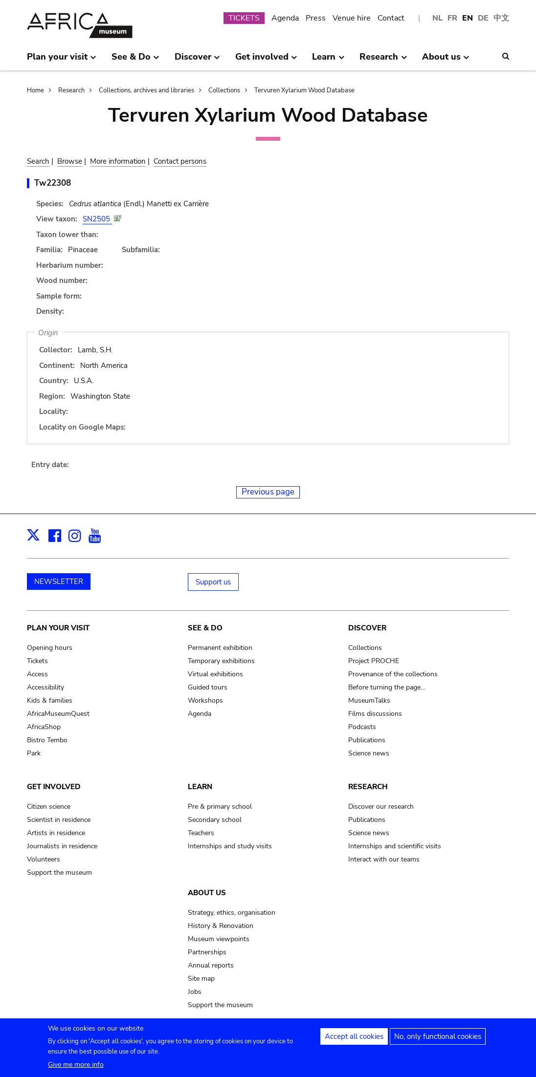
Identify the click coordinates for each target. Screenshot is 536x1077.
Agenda (285, 18)
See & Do (205, 628)
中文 (501, 18)
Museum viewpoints (218, 939)
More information (118, 161)
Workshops (205, 700)
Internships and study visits (230, 846)
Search (38, 161)
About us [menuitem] (445, 60)
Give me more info (76, 1069)
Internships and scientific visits (394, 846)
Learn (200, 787)
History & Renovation (220, 925)
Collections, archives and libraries (146, 90)
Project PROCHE (373, 661)
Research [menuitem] (383, 60)
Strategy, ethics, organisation (231, 912)
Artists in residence (56, 833)
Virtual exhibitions (215, 674)
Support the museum (59, 872)
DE (483, 18)
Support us (213, 582)
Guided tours (207, 687)
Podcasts (362, 727)
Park (34, 753)
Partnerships (207, 952)
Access (37, 674)
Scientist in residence (58, 819)
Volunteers (43, 859)
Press (316, 18)
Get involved (54, 787)
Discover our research (381, 806)
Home (35, 90)
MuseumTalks (369, 700)
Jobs (194, 991)
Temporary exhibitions (221, 661)
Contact (391, 18)
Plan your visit (58, 628)
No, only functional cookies (437, 1041)
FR (452, 18)
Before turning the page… (386, 687)
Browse (69, 161)
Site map (201, 978)
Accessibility (45, 687)
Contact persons (180, 161)
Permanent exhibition (220, 647)
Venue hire (352, 18)
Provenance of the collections (393, 674)
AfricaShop (44, 727)
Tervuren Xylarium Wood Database (304, 90)
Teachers (201, 833)
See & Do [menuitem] (135, 60)
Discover (367, 628)
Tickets (37, 661)
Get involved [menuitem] (266, 60)
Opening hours (49, 647)
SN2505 (97, 219)
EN (467, 18)
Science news (368, 753)
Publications (366, 740)
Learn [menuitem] (328, 60)
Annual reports (211, 965)
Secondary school (215, 819)
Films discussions (375, 713)
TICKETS (244, 18)
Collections (224, 90)
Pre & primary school (220, 806)
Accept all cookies (354, 1041)
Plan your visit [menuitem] (61, 60)
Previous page (268, 491)
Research (71, 90)
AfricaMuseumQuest (58, 713)
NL (437, 18)
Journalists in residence (62, 846)
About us (207, 893)
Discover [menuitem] (197, 60)
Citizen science (48, 806)
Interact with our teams (384, 859)
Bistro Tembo (47, 740)
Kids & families (49, 700)
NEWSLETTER (58, 581)
